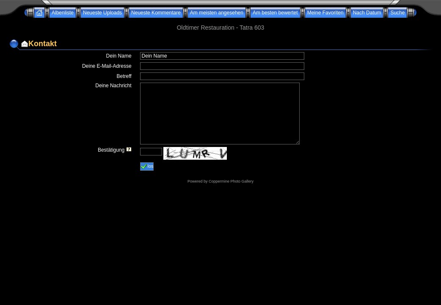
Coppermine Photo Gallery (231, 181)
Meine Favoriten (325, 13)
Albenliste (63, 13)
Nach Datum (367, 13)
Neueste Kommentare (156, 13)
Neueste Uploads (102, 13)
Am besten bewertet (275, 13)
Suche (397, 13)
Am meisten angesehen (216, 13)
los (147, 166)
